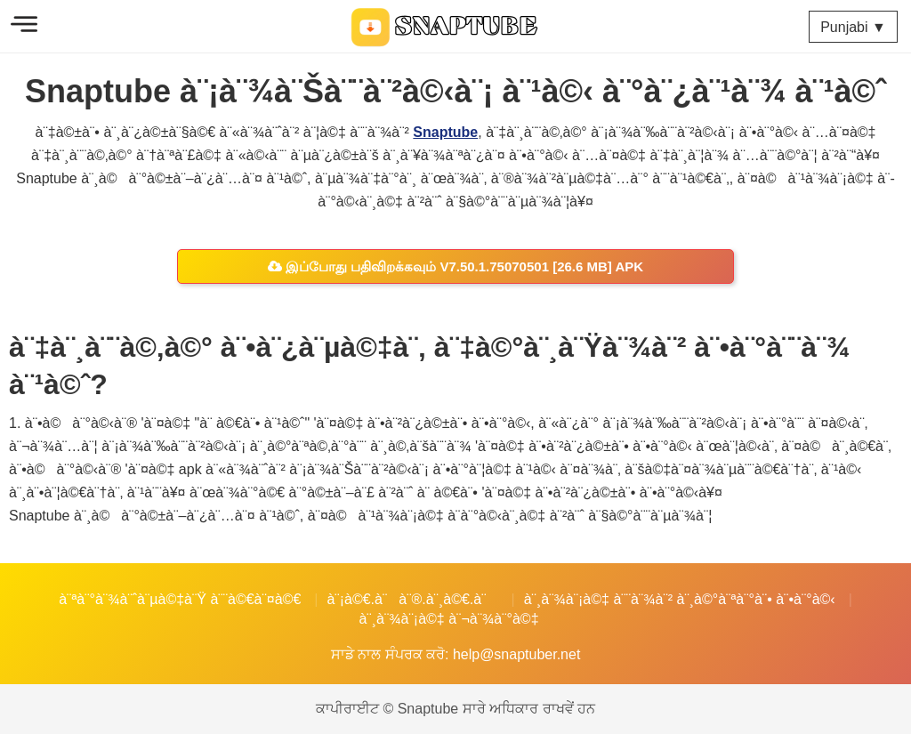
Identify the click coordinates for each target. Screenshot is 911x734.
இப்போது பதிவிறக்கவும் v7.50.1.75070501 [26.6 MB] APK (455, 266)
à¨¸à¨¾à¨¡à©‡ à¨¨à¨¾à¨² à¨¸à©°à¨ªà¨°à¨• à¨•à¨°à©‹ (679, 599)
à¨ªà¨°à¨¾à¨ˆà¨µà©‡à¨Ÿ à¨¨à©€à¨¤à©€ (180, 599)
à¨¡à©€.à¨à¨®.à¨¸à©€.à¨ (412, 599)
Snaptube (445, 132)
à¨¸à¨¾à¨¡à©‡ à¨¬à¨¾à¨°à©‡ (448, 618)
